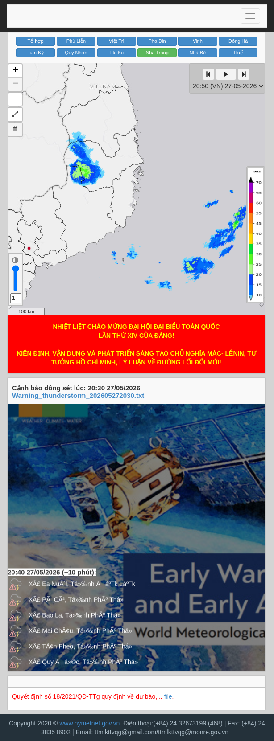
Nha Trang (156, 52)
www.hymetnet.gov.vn (89, 723)
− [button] (15, 84)
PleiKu (116, 52)
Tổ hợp (36, 41)
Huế (238, 52)
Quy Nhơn (76, 52)
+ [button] (15, 71)
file (168, 696)
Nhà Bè (198, 52)
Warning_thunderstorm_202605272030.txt (78, 395)
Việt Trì (117, 41)
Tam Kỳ (35, 52)
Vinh (198, 41)
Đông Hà (238, 41)
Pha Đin (157, 41)
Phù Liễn (76, 41)
